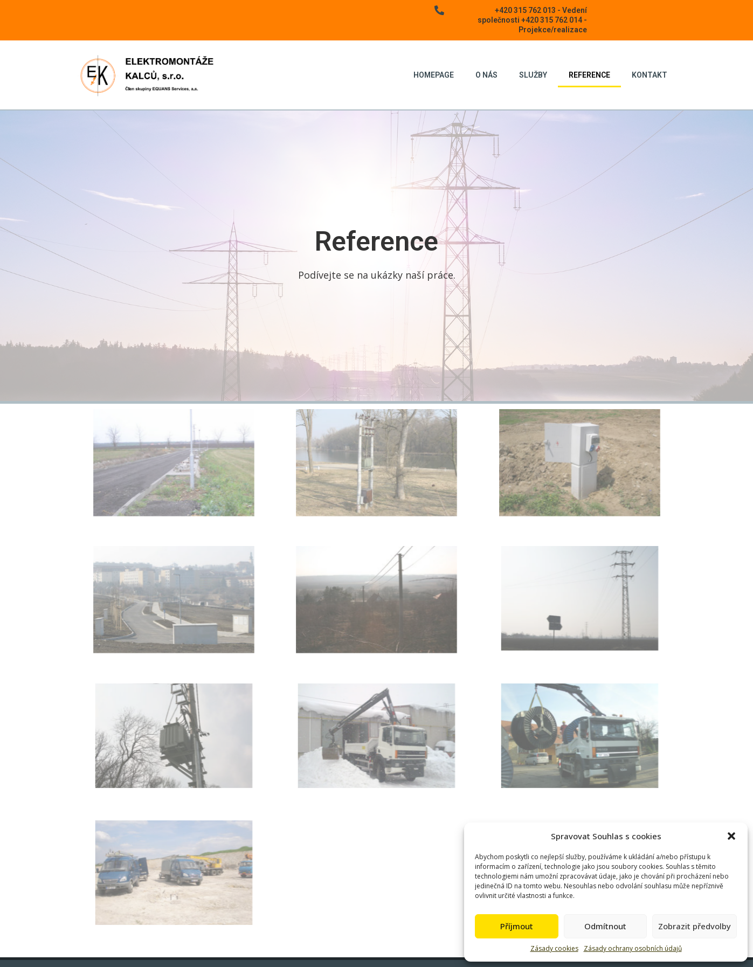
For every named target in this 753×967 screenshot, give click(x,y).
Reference (589, 75)
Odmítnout (605, 926)
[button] (731, 836)
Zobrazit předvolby (694, 926)
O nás (486, 75)
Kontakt (649, 75)
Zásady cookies (554, 948)
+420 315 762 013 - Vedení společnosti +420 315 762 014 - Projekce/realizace (532, 20)
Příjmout (516, 926)
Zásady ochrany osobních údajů (633, 948)
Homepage (433, 75)
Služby (533, 75)
